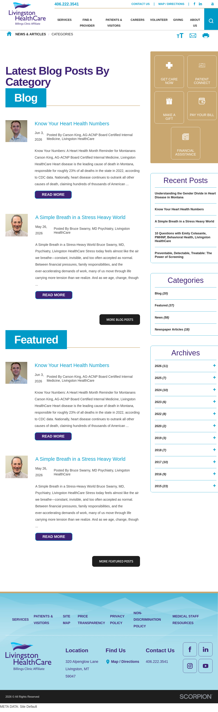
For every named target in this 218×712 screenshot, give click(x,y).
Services (20, 622)
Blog (25, 98)
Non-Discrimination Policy (147, 621)
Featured (36, 340)
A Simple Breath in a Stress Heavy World (80, 218)
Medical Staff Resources (186, 621)
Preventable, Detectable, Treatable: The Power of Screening (185, 263)
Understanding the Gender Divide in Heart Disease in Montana (183, 196)
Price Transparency (91, 621)
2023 (161, 417)
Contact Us (140, 3)
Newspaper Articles (173, 341)
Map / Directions (171, 3)
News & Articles (30, 34)
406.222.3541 (66, 4)
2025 (161, 391)
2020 (161, 443)
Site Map (66, 621)
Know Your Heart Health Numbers (72, 123)
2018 (161, 468)
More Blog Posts (119, 320)
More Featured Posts (116, 563)
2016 (161, 494)
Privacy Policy (117, 621)
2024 (162, 404)
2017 (162, 481)
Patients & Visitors (43, 621)
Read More (54, 195)
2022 (161, 430)
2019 (161, 455)
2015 (162, 507)
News (162, 328)
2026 (162, 378)
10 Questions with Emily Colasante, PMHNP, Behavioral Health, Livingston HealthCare (184, 244)
